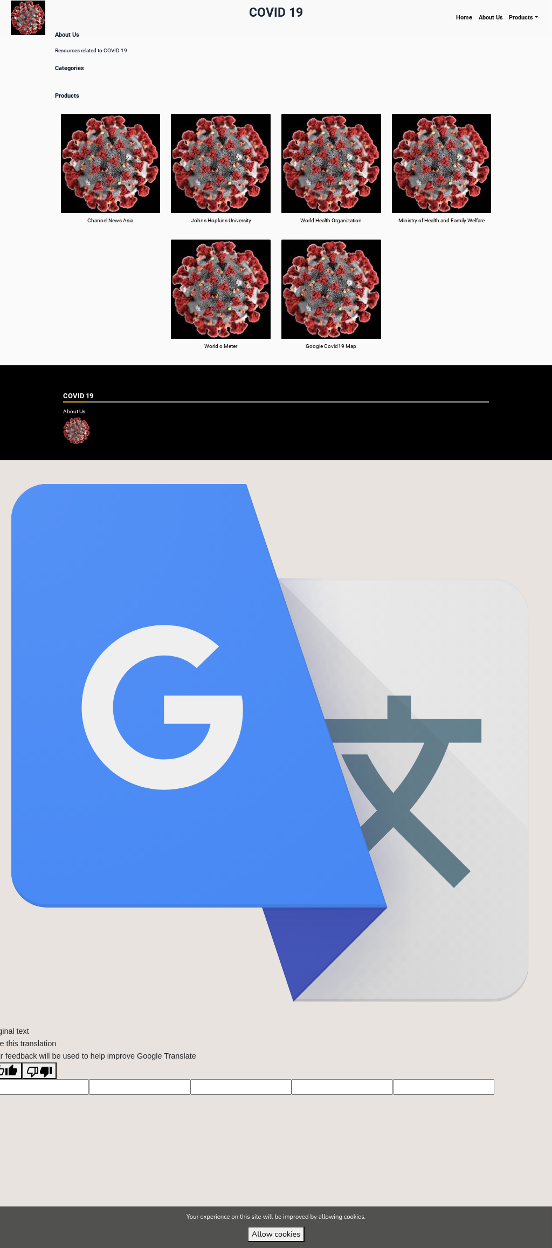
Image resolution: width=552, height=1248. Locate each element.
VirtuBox (294, 469)
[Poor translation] (39, 1088)
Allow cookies (276, 1234)
